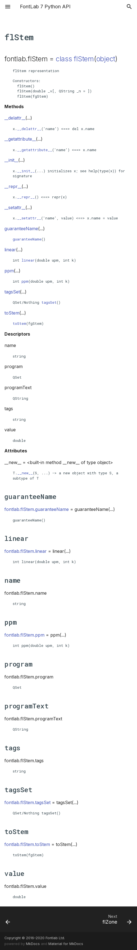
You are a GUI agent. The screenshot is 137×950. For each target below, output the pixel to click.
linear (28, 260)
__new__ (25, 472)
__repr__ (26, 196)
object (105, 59)
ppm (25, 281)
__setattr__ (29, 218)
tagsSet (49, 302)
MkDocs (33, 944)
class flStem (75, 59)
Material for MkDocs (65, 944)
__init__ (26, 170)
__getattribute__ (34, 149)
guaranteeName (27, 239)
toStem (19, 323)
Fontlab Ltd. (55, 938)
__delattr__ (29, 128)
